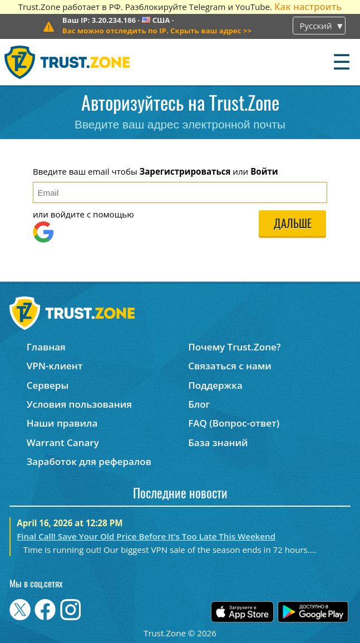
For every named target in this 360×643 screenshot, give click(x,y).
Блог (199, 404)
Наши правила (62, 423)
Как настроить (308, 6)
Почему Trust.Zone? (234, 346)
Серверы (48, 385)
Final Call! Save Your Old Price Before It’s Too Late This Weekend (146, 536)
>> (156, 31)
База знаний (218, 442)
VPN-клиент (55, 365)
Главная (46, 346)
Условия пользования (79, 404)
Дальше (293, 224)
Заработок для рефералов (89, 461)
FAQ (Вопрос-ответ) (233, 423)
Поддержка (215, 385)
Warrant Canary (63, 442)
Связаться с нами (230, 365)
